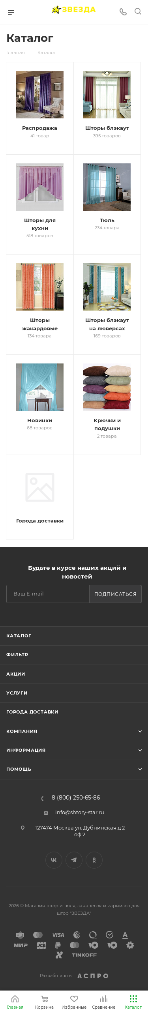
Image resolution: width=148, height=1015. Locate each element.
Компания (21, 731)
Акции (15, 674)
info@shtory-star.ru (79, 812)
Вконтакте (53, 860)
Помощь (19, 769)
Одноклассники (94, 860)
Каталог (19, 636)
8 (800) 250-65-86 (76, 798)
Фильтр (17, 654)
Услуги (17, 693)
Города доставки (32, 712)
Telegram (74, 860)
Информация (26, 750)
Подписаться (115, 594)
